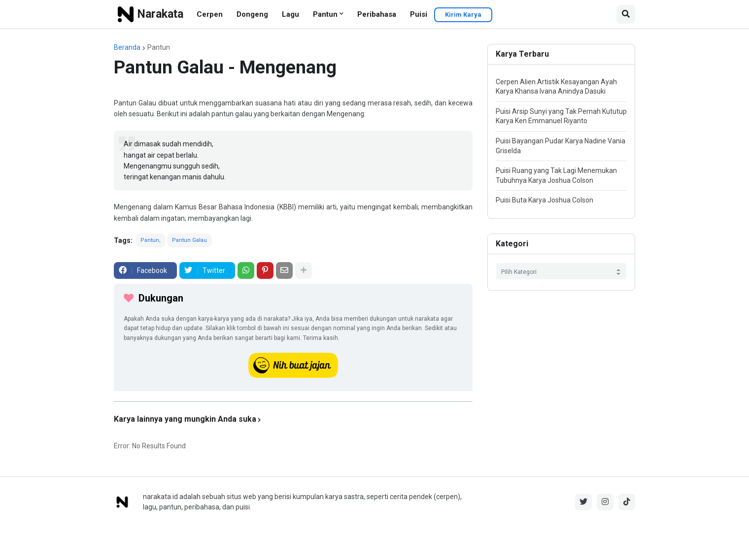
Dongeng (252, 14)
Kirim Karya (463, 14)
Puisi (418, 14)
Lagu (290, 14)
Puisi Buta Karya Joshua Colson (544, 200)
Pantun (325, 14)
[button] (625, 14)
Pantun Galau (189, 240)
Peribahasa (376, 14)
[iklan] (293, 401)
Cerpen (210, 14)
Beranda (127, 47)
